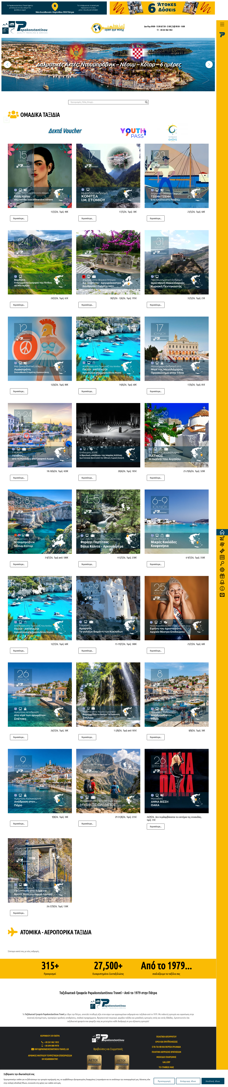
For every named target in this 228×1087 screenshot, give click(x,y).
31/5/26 (191, 298)
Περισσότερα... (19, 218)
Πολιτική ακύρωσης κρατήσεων (166, 1051)
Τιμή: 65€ (63, 298)
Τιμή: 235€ (132, 816)
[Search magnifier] (146, 102)
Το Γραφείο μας (166, 1067)
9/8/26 (55, 816)
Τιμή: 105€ (132, 471)
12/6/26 (54, 384)
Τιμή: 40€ (63, 211)
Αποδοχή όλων (213, 1081)
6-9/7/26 (190, 557)
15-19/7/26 (120, 643)
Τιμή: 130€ (63, 906)
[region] (114, 1078)
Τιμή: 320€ (200, 471)
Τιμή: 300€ (132, 643)
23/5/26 (191, 211)
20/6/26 (121, 471)
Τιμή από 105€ (130, 730)
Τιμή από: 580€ (61, 557)
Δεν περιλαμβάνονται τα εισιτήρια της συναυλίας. (178, 816)
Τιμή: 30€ (132, 211)
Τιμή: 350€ (200, 557)
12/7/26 (54, 643)
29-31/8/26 (120, 816)
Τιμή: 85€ (200, 384)
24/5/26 (54, 298)
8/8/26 (192, 730)
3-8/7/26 (49, 557)
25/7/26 (191, 643)
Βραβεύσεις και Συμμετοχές (108, 1049)
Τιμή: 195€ (132, 298)
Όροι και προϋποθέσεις (166, 1041)
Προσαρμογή (164, 1081)
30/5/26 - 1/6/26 (117, 298)
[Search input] (107, 102)
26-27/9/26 (52, 906)
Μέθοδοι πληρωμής (166, 1057)
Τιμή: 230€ (132, 557)
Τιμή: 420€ (63, 471)
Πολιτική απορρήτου (166, 1036)
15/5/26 (54, 211)
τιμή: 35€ (151, 819)
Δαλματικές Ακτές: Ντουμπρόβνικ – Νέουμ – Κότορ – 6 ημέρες (108, 64)
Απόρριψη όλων (188, 1081)
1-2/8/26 (118, 730)
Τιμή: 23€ (200, 298)
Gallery (166, 1062)
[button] (108, 64)
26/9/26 (150, 816)
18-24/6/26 (52, 471)
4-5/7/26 (121, 557)
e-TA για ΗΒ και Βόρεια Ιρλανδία (166, 1046)
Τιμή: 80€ (63, 384)
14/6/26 (122, 384)
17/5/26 (122, 211)
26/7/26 (54, 730)
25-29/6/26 (188, 471)
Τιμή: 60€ (200, 211)
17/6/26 (191, 384)
